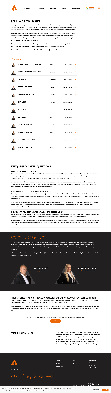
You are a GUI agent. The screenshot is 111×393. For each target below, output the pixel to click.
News (64, 8)
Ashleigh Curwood (87, 268)
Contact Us (76, 8)
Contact (55, 321)
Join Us (58, 360)
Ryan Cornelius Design (42, 386)
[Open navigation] (99, 8)
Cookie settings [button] (96, 389)
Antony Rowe (41, 268)
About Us (41, 8)
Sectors (53, 8)
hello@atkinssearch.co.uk (53, 50)
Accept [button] (105, 389)
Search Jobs (27, 8)
